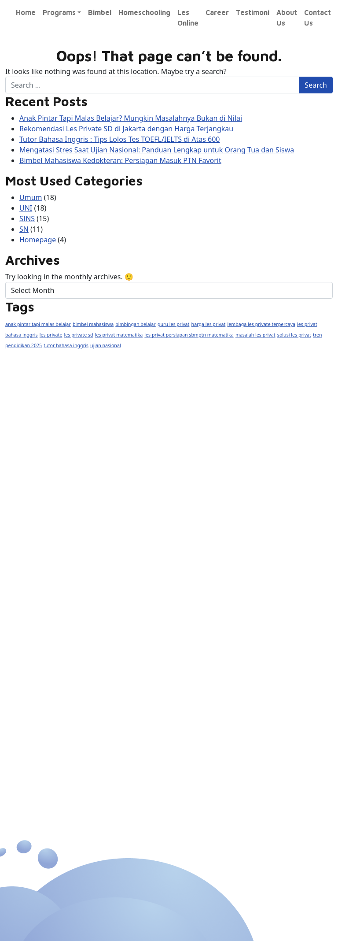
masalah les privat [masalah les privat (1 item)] (255, 335)
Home (26, 12)
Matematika (44, 652)
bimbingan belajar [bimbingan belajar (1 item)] (135, 324)
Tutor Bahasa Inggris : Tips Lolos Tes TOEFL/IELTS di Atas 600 (119, 139)
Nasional (38, 590)
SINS (27, 218)
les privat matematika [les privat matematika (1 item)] (119, 335)
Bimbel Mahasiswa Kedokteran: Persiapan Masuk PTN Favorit (120, 160)
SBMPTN (117, 699)
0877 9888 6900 (57, 455)
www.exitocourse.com (173, 426)
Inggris (112, 636)
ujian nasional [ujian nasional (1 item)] (105, 345)
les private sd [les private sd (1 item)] (78, 335)
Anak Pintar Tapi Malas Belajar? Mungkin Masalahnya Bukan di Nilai (130, 118)
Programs (59, 12)
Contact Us (317, 17)
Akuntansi (118, 684)
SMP (30, 621)
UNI (25, 208)
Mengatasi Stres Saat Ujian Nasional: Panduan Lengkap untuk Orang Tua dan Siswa (156, 150)
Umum (30, 197)
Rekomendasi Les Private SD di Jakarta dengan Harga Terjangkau (126, 128)
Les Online (187, 17)
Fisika (32, 668)
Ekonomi (116, 668)
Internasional (123, 590)
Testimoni (252, 12)
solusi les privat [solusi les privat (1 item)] (294, 335)
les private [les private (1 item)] (51, 335)
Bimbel (99, 12)
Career (217, 12)
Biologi (35, 699)
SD (27, 605)
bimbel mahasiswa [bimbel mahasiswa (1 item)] (93, 324)
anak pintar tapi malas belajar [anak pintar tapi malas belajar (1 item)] (38, 324)
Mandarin (117, 652)
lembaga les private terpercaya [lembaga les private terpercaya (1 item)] (261, 324)
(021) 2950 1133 (55, 432)
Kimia (32, 684)
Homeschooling (144, 12)
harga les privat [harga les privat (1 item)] (208, 324)
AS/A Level (120, 621)
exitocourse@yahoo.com (72, 479)
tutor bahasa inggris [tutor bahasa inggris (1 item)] (66, 345)
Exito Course (49, 526)
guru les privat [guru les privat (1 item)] (173, 324)
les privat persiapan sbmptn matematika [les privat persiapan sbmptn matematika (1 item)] (188, 335)
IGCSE (111, 605)
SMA (30, 636)
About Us (286, 17)
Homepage (37, 240)
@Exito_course (54, 503)
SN (24, 229)
